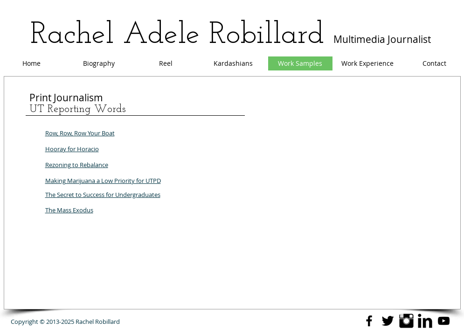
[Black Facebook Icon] (369, 321)
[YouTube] (443, 321)
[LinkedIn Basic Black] (425, 321)
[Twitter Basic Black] (388, 321)
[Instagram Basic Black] (406, 321)
